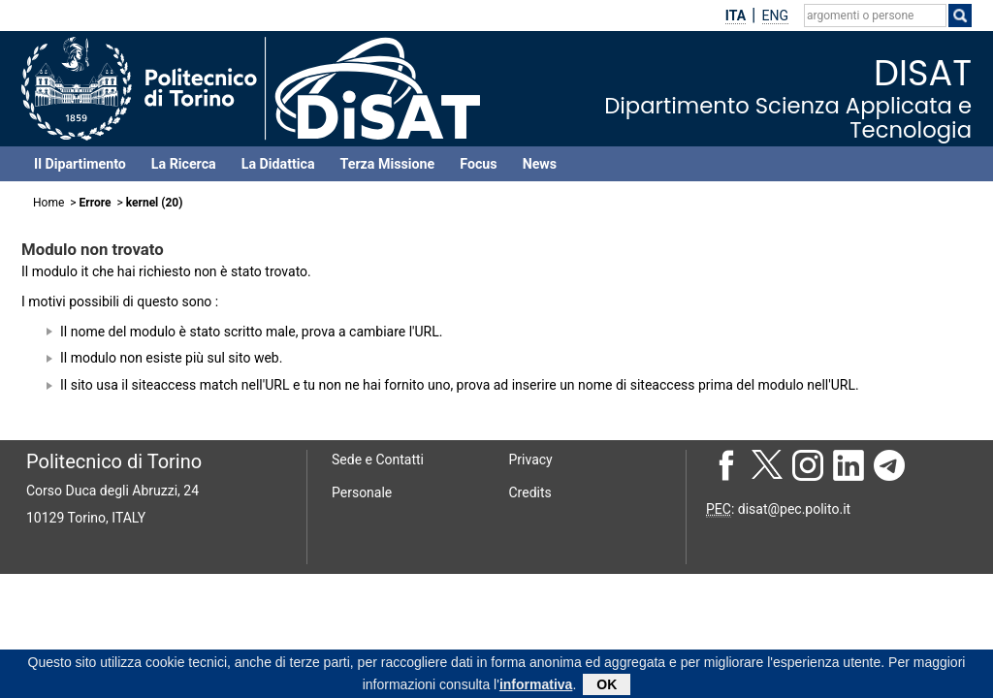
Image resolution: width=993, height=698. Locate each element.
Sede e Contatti (378, 459)
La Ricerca (183, 164)
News (540, 164)
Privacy (531, 459)
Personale (362, 492)
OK (606, 686)
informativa (535, 686)
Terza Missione (387, 164)
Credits (530, 492)
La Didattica (278, 164)
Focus (478, 164)
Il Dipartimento (80, 164)
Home (48, 202)
